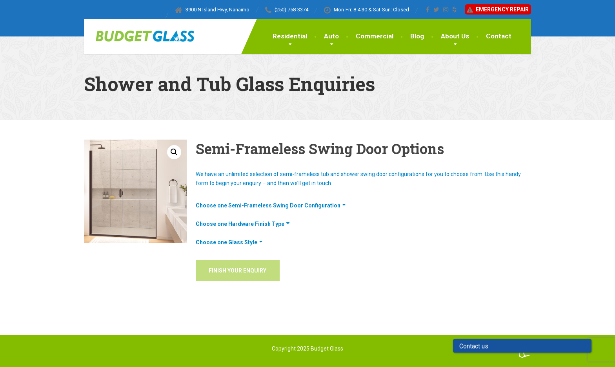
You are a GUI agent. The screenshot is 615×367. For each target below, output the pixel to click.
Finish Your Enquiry (237, 270)
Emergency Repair (497, 9)
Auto (331, 36)
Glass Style (242, 242)
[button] (174, 152)
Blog (417, 36)
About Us (455, 36)
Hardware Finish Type (256, 224)
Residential (290, 36)
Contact (498, 36)
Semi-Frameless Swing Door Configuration (284, 205)
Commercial (374, 36)
